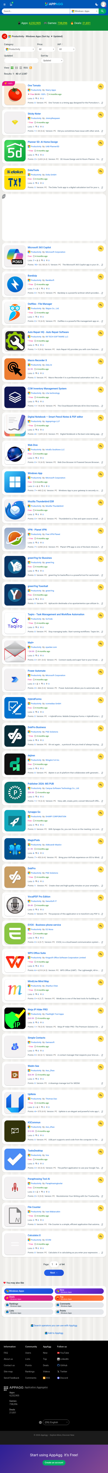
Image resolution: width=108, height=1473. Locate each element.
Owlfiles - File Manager (40, 303)
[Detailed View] (16, 67)
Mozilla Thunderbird (54, 506)
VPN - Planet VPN (37, 529)
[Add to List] (101, 86)
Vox (47, 1155)
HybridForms (35, 699)
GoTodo (49, 619)
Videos (46, 1371)
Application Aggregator (36, 1387)
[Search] (36, 11)
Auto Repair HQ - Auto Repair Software (48, 332)
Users (28, 1352)
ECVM (48, 1240)
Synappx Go (34, 812)
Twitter (62, 1371)
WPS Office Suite (37, 953)
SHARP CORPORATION (56, 816)
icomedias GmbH (53, 703)
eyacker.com (51, 647)
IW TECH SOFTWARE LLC (57, 337)
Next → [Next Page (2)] (54, 1272)
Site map (8, 1371)
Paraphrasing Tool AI (39, 1178)
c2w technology (53, 393)
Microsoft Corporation (55, 252)
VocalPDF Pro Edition (39, 896)
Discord (62, 1378)
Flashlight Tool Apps (55, 1014)
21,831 (86, 23)
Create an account (54, 1462)
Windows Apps (15, 1291)
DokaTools (33, 170)
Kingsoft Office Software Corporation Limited (66, 957)
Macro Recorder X (37, 360)
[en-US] (56, 1422)
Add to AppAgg (54, 1333)
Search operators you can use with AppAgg (54, 1325)
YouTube (63, 1352)
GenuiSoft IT (51, 901)
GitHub (62, 1365)
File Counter (34, 1207)
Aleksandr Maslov (53, 845)
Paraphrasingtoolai (54, 1183)
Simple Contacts (36, 1037)
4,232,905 (35, 23)
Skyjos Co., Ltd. (52, 308)
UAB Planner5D (52, 146)
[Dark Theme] (97, 4)
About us (8, 1359)
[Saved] (11, 4)
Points (28, 1365)
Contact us (9, 1365)
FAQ (6, 1352)
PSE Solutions (52, 732)
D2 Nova (49, 929)
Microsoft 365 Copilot (39, 247)
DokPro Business (37, 727)
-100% (37, 94)
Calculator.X (34, 1235)
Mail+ (31, 642)
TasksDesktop (35, 1150)
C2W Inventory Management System (47, 388)
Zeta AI (49, 365)
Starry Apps (51, 90)
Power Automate (37, 670)
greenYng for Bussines (40, 558)
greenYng (50, 562)
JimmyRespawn (53, 118)
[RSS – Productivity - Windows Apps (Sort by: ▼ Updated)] (30, 67)
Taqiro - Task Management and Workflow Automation (56, 614)
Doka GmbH (51, 175)
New (45, 1352)
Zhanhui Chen (52, 986)
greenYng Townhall (38, 586)
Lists (27, 1359)
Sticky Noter (34, 113)
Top (45, 1359)
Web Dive (33, 445)
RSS (46, 1378)
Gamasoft (50, 1042)
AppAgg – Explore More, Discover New (57, 1435)
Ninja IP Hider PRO (38, 1009)
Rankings (29, 1371)
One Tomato (34, 85)
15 (35, 265)
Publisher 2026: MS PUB (41, 783)
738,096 (62, 23)
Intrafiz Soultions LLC (55, 449)
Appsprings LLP (53, 421)
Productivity (34, 90)
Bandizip (32, 275)
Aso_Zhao (50, 1070)
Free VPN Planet (53, 534)
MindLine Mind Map (38, 981)
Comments (30, 1378)
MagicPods (34, 840)
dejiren (31, 755)
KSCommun (34, 1122)
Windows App (35, 473)
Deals (46, 1365)
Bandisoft (50, 280)
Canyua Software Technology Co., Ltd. (62, 788)
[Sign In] (103, 4)
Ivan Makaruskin (53, 1212)
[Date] (21, 60)
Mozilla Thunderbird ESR (41, 501)
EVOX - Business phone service (44, 924)
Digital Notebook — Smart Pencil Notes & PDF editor (55, 416)
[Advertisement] (54, 217)
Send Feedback (11, 1378)
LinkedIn (63, 1359)
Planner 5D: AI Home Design (43, 142)
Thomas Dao (51, 1099)
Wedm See (33, 1066)
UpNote (32, 1094)
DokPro (32, 868)
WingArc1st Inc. (53, 760)
